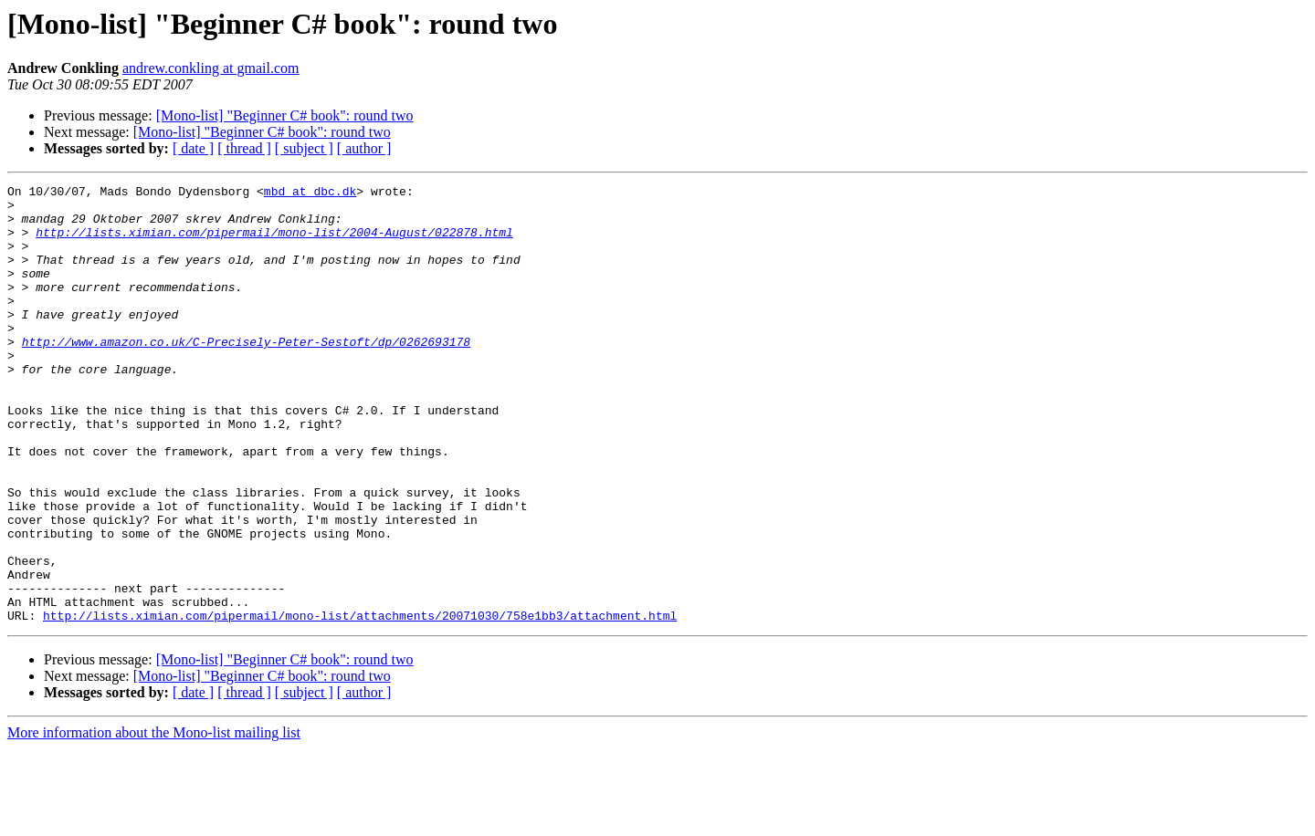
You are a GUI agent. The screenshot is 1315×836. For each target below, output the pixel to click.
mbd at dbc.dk (310, 193)
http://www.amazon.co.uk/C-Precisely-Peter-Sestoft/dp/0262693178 (246, 374)
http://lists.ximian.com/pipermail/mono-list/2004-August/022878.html (274, 243)
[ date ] (193, 148)
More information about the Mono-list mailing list (153, 820)
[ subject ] (304, 148)
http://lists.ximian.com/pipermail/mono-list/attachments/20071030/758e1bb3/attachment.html (360, 703)
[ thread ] (244, 148)
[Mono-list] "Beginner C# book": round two (285, 115)
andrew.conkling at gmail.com (211, 68)
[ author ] (364, 148)
